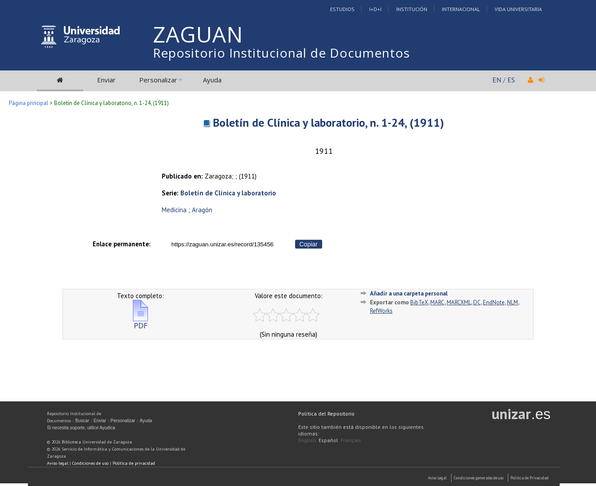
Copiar (309, 244)
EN (496, 79)
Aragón (202, 210)
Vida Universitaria (518, 9)
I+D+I (375, 9)
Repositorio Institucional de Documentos (281, 52)
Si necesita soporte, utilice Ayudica (81, 427)
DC (477, 302)
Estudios (342, 9)
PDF (140, 321)
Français (351, 440)
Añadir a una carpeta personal (409, 293)
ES (511, 79)
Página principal (28, 103)
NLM (512, 302)
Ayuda (212, 79)
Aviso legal (57, 463)
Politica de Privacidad (529, 477)
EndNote (494, 302)
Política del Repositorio (326, 413)
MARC (437, 302)
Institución (411, 9)
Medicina (174, 210)
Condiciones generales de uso (478, 477)
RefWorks (381, 311)
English (307, 440)
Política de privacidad (134, 463)
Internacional (461, 9)
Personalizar (158, 79)
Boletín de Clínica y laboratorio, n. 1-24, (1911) (328, 122)
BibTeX (419, 302)
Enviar (106, 79)
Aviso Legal (437, 477)
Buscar (82, 420)
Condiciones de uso (90, 463)
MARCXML (459, 302)
